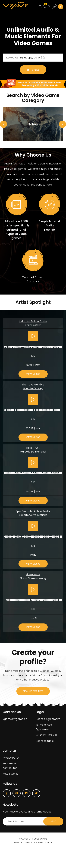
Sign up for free (54, 6)
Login (49, 7)
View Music (33, 374)
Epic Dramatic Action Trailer (33, 511)
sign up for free (33, 691)
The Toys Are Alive (33, 384)
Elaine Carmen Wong (33, 578)
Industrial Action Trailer (33, 321)
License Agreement (48, 719)
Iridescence (33, 574)
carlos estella (33, 325)
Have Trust (33, 448)
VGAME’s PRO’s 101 (47, 735)
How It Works (10, 773)
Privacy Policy (11, 757)
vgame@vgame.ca (15, 719)
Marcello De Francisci (33, 451)
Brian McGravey (33, 388)
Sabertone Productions (33, 515)
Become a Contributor (60, 6)
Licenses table (45, 741)
